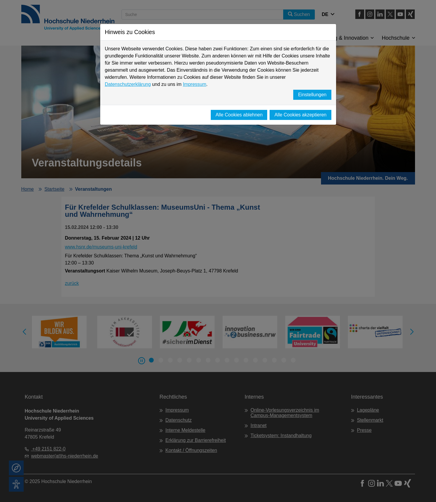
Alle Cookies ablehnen (238, 114)
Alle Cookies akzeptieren (300, 114)
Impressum (194, 84)
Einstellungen (312, 94)
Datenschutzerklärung (128, 84)
